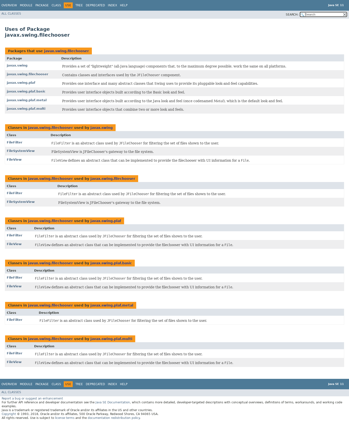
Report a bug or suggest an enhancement (32, 398)
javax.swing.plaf (21, 82)
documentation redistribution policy (114, 418)
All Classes (11, 13)
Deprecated (95, 5)
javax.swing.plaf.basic (26, 91)
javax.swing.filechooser (66, 51)
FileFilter (14, 142)
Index (112, 5)
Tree (79, 5)
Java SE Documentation (112, 402)
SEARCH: (292, 14)
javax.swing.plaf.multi (26, 108)
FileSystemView (21, 151)
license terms (64, 418)
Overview (9, 5)
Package (42, 5)
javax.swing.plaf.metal (27, 100)
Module (26, 5)
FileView (14, 159)
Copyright (9, 414)
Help (123, 5)
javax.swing (17, 65)
